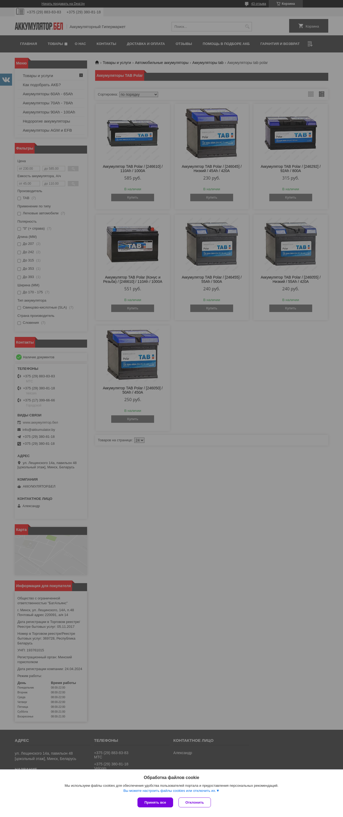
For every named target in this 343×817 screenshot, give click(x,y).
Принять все (155, 802)
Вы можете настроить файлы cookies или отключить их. (169, 791)
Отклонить (194, 802)
